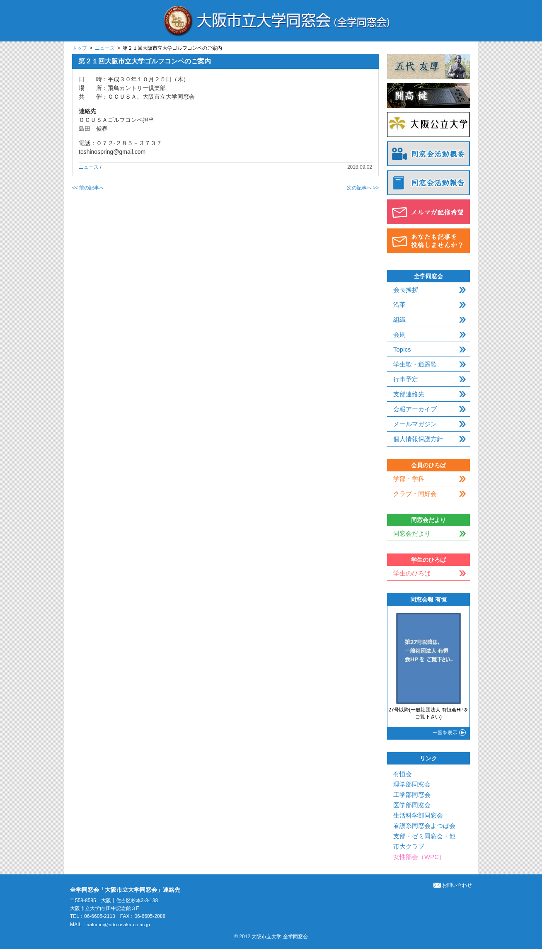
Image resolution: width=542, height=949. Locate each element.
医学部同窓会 (412, 804)
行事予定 (405, 379)
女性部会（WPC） (419, 856)
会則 (399, 334)
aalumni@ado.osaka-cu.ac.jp (119, 924)
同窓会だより (412, 533)
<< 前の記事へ (88, 188)
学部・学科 (408, 478)
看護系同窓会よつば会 (424, 825)
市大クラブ (408, 846)
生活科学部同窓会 (418, 815)
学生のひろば (412, 573)
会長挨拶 (405, 289)
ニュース (105, 48)
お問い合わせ (452, 885)
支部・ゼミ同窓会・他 (424, 836)
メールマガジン (415, 423)
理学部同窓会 (412, 784)
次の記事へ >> (363, 188)
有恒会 (402, 773)
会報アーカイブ (415, 409)
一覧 (445, 732)
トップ (79, 48)
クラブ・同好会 (415, 493)
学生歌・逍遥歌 (415, 364)
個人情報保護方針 (418, 438)
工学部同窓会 (412, 794)
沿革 (399, 304)
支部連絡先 (408, 394)
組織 (399, 319)
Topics (402, 349)
